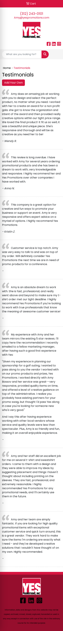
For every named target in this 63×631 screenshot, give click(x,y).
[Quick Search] (22, 54)
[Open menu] (56, 54)
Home (7, 68)
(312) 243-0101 (31, 13)
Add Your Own (13, 83)
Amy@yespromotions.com (31, 18)
